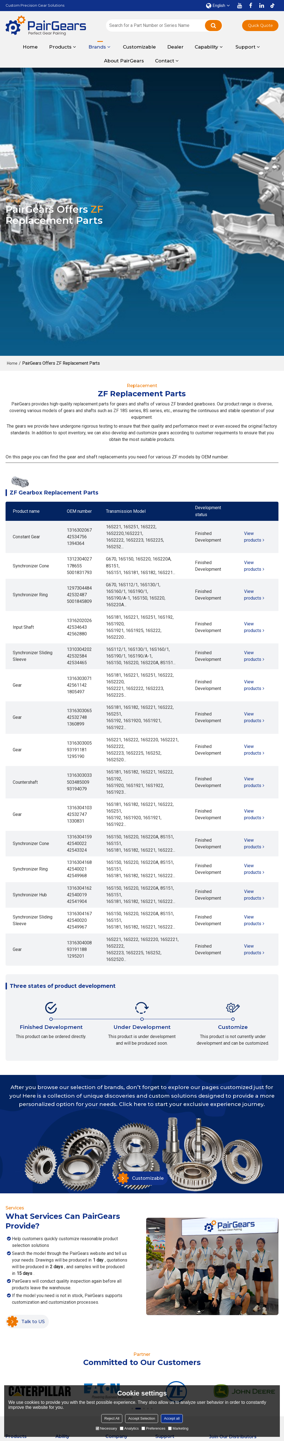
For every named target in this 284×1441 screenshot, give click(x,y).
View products (252, 537)
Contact (164, 61)
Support (245, 47)
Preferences (153, 1428)
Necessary (106, 1428)
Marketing (178, 1428)
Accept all (171, 1418)
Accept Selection (141, 1418)
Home (30, 47)
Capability (206, 47)
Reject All (111, 1418)
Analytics (129, 1428)
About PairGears (124, 61)
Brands (97, 45)
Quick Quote (260, 25)
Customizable (139, 47)
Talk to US (33, 1321)
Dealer (175, 47)
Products (60, 47)
